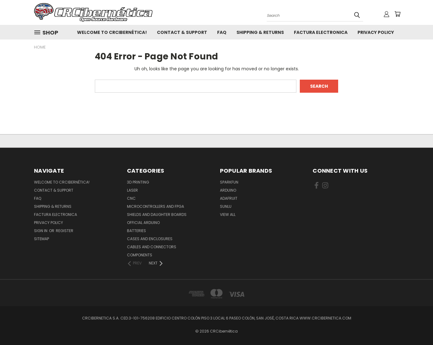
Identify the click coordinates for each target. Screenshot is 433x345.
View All (228, 214)
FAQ (221, 32)
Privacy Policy (376, 32)
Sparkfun (229, 182)
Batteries (136, 230)
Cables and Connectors (151, 246)
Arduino (228, 190)
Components (139, 255)
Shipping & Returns (260, 32)
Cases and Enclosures (150, 238)
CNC (131, 198)
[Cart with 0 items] (397, 14)
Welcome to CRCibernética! (112, 32)
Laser (132, 190)
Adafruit (228, 198)
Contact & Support (182, 32)
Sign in (41, 230)
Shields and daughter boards (157, 214)
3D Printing (138, 182)
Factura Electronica (321, 32)
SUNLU (225, 206)
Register (64, 230)
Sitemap (41, 238)
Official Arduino (143, 222)
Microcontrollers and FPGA (155, 206)
